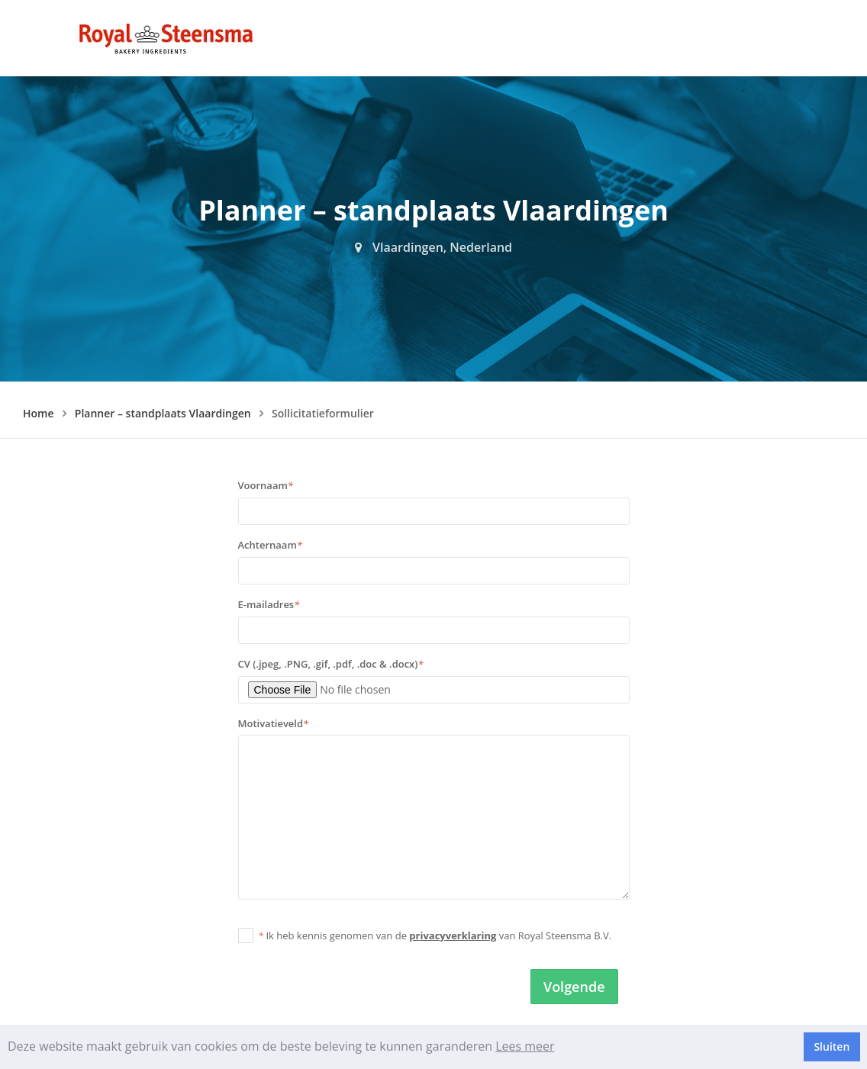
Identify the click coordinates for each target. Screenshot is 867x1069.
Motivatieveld (273, 723)
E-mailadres (269, 604)
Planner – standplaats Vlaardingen (163, 413)
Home (38, 413)
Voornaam (265, 485)
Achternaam (270, 545)
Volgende (574, 986)
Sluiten (831, 1046)
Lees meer (524, 1046)
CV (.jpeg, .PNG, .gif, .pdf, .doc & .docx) (331, 664)
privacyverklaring (452, 935)
